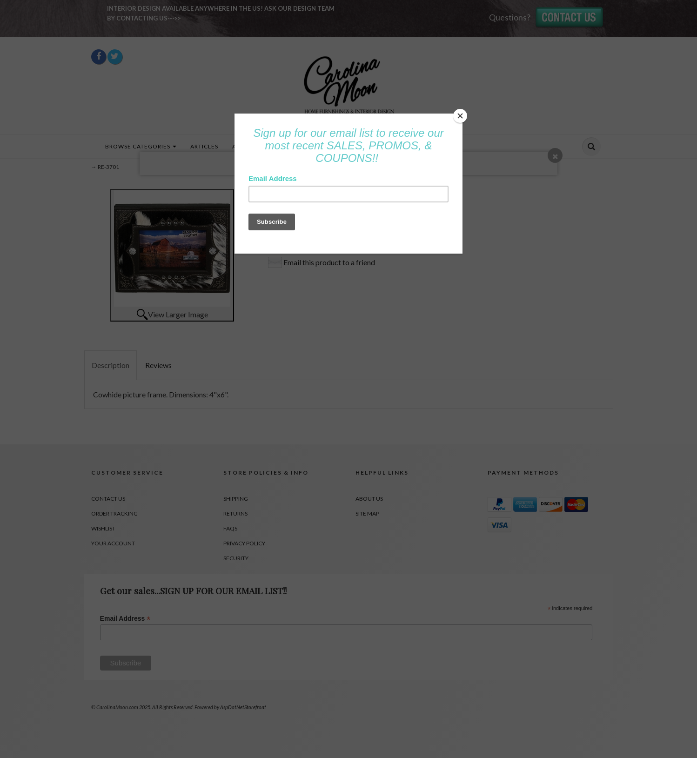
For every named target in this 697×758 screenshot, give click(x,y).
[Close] (460, 116)
